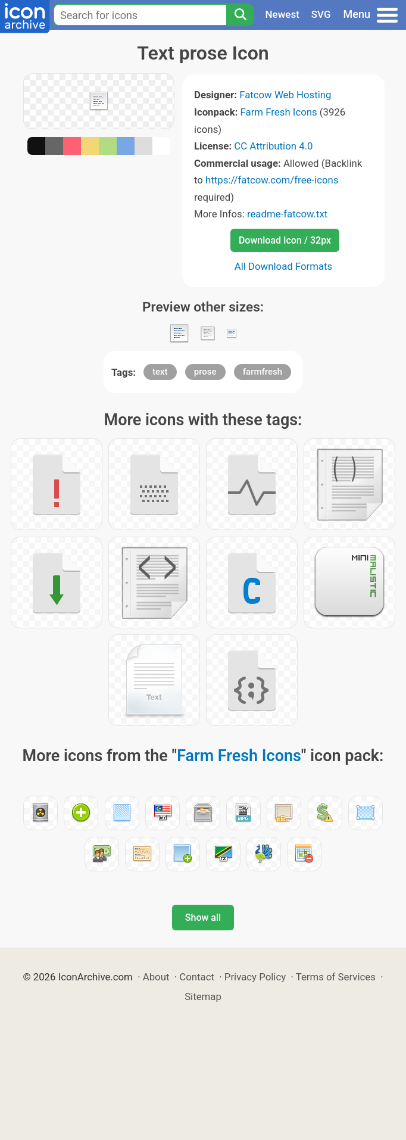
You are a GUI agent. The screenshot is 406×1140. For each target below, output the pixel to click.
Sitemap (203, 996)
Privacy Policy (255, 977)
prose (205, 371)
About (156, 977)
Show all (203, 917)
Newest (282, 14)
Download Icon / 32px (285, 240)
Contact (196, 977)
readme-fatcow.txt (287, 214)
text (160, 371)
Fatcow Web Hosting (285, 95)
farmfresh (262, 371)
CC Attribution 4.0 (273, 146)
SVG (321, 14)
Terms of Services (336, 977)
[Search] (240, 15)
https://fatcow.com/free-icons (271, 180)
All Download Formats (284, 266)
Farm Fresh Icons (279, 112)
